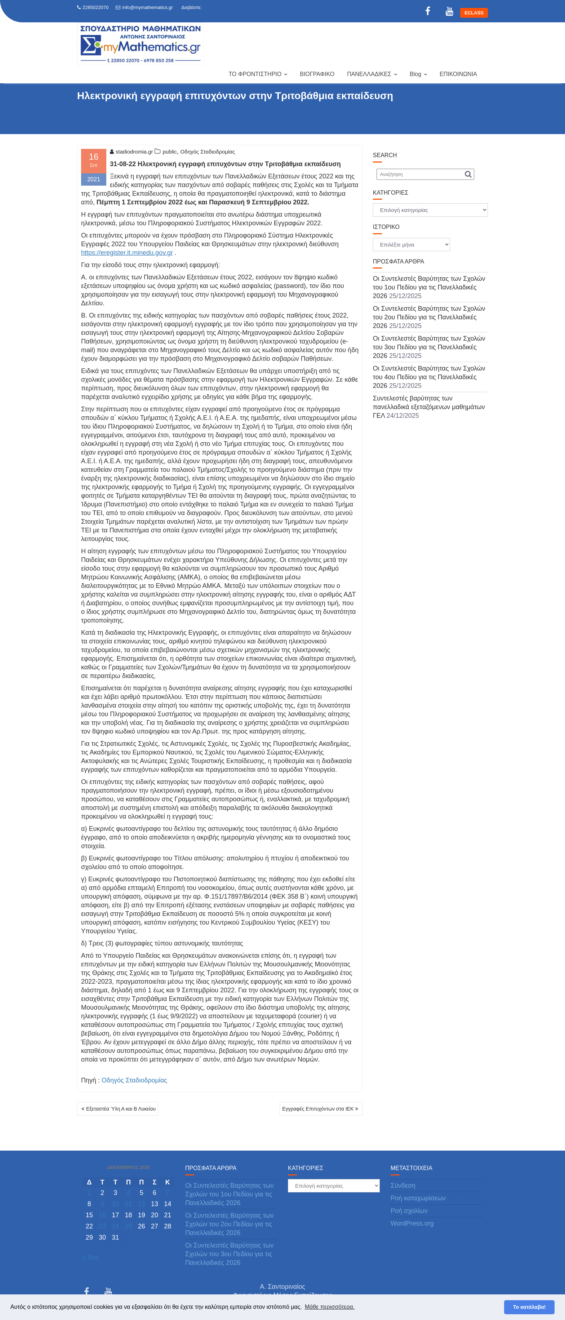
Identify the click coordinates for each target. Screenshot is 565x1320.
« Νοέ (91, 1257)
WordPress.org (412, 1223)
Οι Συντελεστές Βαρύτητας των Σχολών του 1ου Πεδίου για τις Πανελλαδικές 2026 (429, 287)
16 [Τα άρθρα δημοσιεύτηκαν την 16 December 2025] (102, 1215)
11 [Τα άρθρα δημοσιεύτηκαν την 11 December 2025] (128, 1204)
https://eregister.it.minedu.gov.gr (127, 252)
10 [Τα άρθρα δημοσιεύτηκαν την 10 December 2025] (115, 1204)
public (170, 152)
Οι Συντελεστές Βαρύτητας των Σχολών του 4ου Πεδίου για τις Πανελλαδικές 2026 (429, 377)
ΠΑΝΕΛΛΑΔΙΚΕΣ (369, 74)
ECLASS (474, 12)
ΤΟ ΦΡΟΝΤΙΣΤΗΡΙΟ (254, 74)
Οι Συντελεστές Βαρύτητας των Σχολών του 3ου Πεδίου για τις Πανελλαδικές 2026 (429, 347)
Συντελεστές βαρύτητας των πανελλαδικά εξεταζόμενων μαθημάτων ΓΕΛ (429, 407)
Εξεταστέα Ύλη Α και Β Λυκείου (121, 1109)
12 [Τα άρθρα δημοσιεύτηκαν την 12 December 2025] (141, 1204)
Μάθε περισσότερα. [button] (330, 1307)
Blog (415, 74)
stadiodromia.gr (131, 152)
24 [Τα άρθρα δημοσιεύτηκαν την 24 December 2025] (115, 1226)
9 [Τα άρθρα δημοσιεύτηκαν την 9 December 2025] (102, 1204)
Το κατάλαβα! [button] (529, 1307)
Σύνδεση (403, 1185)
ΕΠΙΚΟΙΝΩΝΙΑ (458, 74)
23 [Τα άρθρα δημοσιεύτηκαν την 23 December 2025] (102, 1226)
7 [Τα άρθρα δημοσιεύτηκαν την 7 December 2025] (167, 1192)
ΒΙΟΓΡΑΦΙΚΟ (317, 74)
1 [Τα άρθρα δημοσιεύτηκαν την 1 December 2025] (89, 1192)
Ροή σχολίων (409, 1210)
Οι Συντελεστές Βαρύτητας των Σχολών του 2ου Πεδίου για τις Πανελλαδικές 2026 (429, 317)
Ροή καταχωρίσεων (418, 1198)
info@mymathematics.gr (144, 7)
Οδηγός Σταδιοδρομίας (208, 152)
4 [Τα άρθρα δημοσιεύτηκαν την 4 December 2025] (128, 1192)
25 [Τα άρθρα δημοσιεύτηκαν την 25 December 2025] (128, 1226)
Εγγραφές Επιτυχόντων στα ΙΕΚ (317, 1109)
